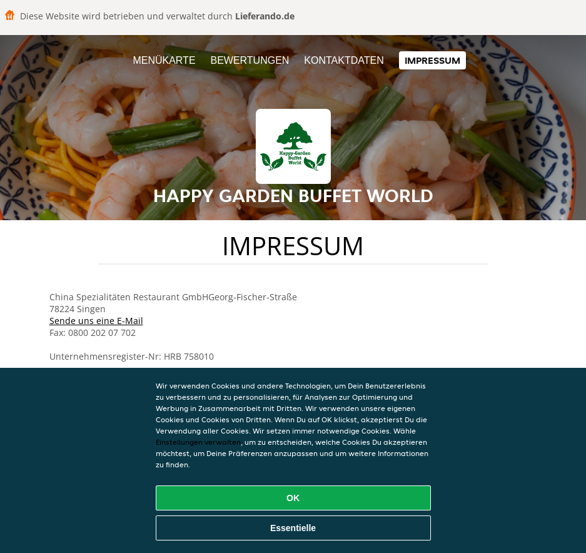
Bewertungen (249, 60)
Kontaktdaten (343, 60)
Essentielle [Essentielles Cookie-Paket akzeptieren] (293, 528)
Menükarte (164, 60)
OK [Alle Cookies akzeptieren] (293, 498)
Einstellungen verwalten (198, 442)
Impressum (432, 60)
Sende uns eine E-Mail (96, 321)
